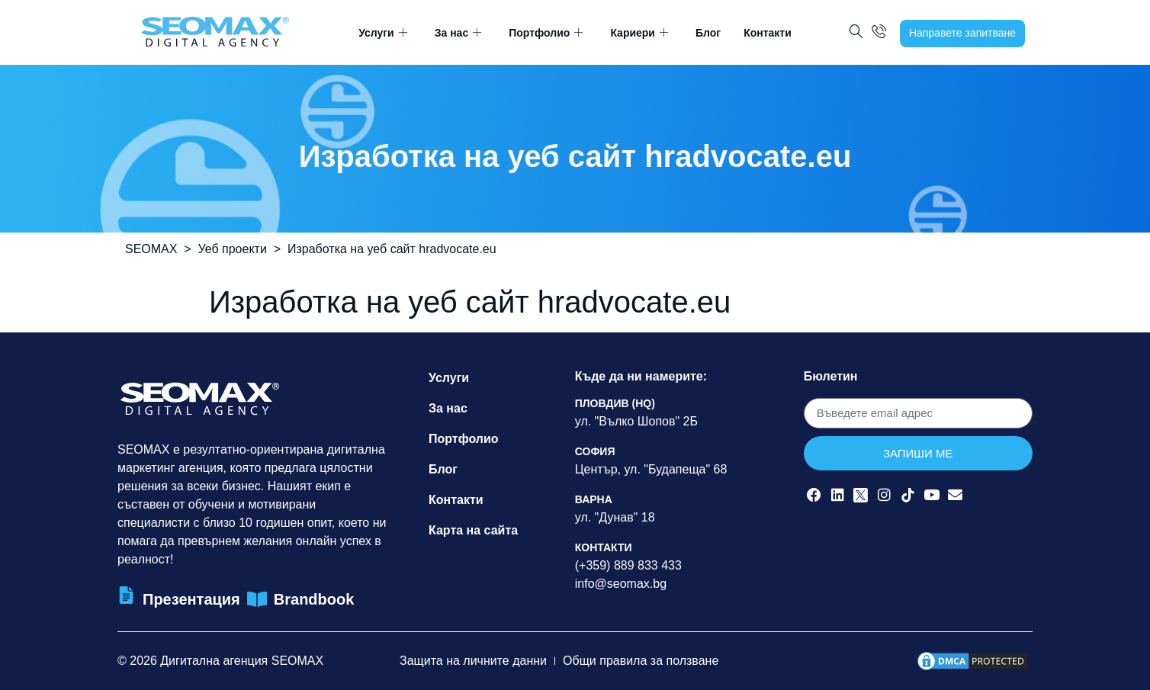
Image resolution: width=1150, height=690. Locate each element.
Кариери (639, 33)
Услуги (382, 33)
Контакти (768, 33)
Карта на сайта (473, 530)
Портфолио (546, 33)
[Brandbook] (257, 599)
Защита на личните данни (473, 660)
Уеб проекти (232, 248)
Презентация (191, 599)
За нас (458, 33)
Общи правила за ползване (640, 660)
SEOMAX (151, 248)
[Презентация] (126, 595)
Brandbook (314, 599)
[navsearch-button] (856, 33)
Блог (708, 33)
